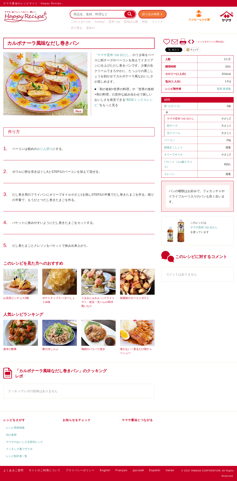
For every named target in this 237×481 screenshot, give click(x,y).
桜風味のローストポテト (134, 298)
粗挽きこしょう (173, 147)
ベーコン (169, 140)
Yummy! (99, 21)
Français (121, 470)
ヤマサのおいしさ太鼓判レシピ (24, 441)
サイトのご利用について (44, 470)
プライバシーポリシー (80, 470)
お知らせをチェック (77, 420)
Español (154, 470)
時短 (145, 21)
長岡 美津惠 (224, 88)
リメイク (157, 21)
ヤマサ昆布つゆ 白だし (180, 118)
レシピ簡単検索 (15, 427)
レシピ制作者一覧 (16, 456)
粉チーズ (172, 125)
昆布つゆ (114, 21)
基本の (90, 28)
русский (138, 470)
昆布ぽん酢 (131, 21)
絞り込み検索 (150, 14)
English (105, 470)
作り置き (76, 28)
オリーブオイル (173, 154)
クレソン (169, 174)
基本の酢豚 (10, 349)
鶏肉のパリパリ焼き (93, 349)
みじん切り (44, 149)
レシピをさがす (14, 420)
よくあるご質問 (13, 470)
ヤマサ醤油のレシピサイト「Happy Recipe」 (33, 3)
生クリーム (173, 133)
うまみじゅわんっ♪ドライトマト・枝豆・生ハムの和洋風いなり (98, 302)
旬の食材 (11, 434)
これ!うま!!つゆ (81, 21)
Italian (170, 470)
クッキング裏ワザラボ (19, 449)
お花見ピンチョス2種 (16, 298)
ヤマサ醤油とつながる (137, 420)
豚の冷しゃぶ (50, 349)
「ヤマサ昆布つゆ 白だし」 (113, 55)
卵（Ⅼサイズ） (173, 106)
